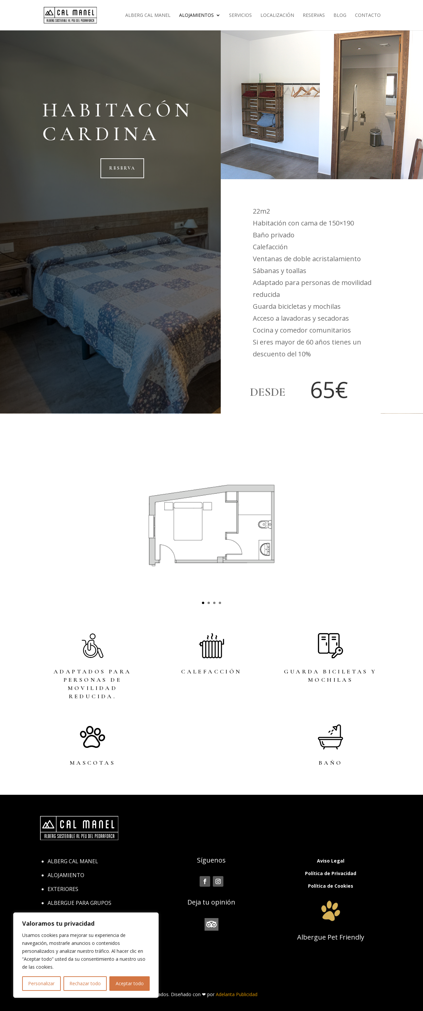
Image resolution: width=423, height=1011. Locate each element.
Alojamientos (196, 15)
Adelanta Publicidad (236, 994)
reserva (122, 168)
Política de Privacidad (330, 873)
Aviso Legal (330, 861)
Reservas (314, 15)
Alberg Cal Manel (148, 15)
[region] (86, 955)
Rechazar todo (85, 983)
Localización (277, 15)
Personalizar (41, 983)
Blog (339, 15)
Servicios (240, 15)
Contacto (368, 15)
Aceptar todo (130, 983)
